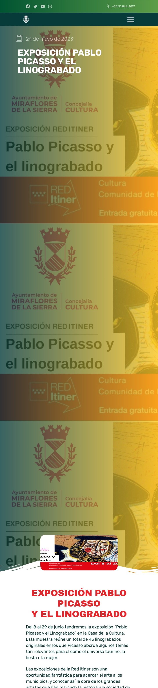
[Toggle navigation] (130, 19)
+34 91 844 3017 (121, 6)
